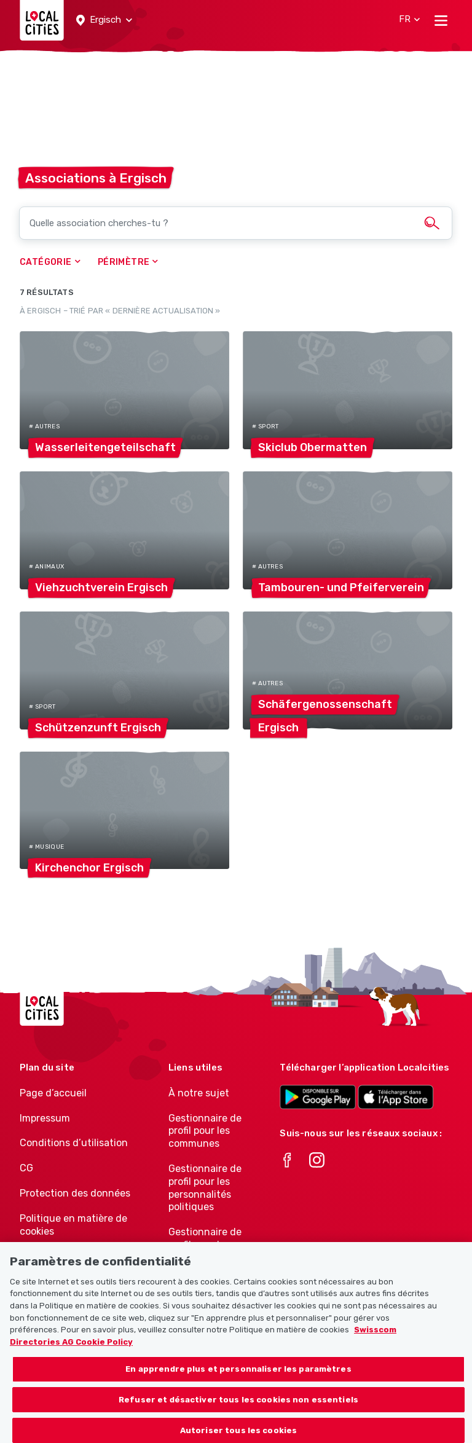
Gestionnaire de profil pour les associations (205, 1245)
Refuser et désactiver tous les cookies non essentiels (238, 1410)
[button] (104, 20)
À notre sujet (198, 1093)
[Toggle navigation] (441, 20)
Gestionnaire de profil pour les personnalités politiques (205, 1188)
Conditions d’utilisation (74, 1143)
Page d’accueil (53, 1093)
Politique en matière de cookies (73, 1225)
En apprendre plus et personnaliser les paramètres (238, 1379)
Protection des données (75, 1193)
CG (26, 1168)
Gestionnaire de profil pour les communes (205, 1131)
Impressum (45, 1118)
